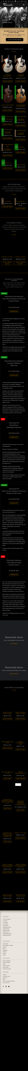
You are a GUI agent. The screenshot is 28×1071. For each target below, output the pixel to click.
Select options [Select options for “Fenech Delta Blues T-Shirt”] (7, 796)
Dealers (18, 1)
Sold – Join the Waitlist (7, 340)
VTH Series (5, 999)
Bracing (4, 1024)
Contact (4, 1052)
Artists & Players (6, 1039)
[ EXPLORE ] (14, 721)
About (4, 1041)
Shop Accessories (7, 1046)
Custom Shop (6, 1009)
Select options (7, 81)
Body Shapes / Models (8, 1022)
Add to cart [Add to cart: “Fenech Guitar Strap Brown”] (7, 978)
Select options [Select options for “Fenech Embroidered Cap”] (20, 855)
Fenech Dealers (6, 1043)
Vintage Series (6, 1006)
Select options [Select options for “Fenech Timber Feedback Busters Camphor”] (20, 949)
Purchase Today (7, 284)
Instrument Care (6, 1053)
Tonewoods (5, 1021)
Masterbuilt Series (7, 1012)
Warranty (5, 1055)
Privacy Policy (6, 1060)
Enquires (11, 1)
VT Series (5, 998)
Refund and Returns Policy (9, 1058)
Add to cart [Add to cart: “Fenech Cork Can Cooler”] (7, 855)
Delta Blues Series (7, 1004)
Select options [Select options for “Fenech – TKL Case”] (20, 915)
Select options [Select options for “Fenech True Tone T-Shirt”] (7, 825)
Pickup (4, 1030)
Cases (4, 1032)
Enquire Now (14, 388)
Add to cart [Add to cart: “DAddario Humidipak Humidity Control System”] (20, 887)
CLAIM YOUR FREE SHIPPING (14, 39)
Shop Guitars (6, 1044)
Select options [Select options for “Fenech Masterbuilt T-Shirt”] (20, 826)
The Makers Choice (7, 1011)
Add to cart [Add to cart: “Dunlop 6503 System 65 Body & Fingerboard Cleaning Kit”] (7, 919)
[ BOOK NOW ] (14, 751)
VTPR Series (5, 1003)
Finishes (4, 1029)
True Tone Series (6, 996)
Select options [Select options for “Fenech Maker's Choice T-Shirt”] (20, 796)
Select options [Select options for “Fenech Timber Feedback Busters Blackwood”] (7, 949)
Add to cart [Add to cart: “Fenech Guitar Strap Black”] (20, 978)
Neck (4, 1026)
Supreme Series (6, 1007)
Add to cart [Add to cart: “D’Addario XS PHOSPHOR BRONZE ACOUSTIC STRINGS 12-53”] (7, 885)
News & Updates (6, 1038)
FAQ (4, 1056)
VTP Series (5, 1001)
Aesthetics (5, 1027)
